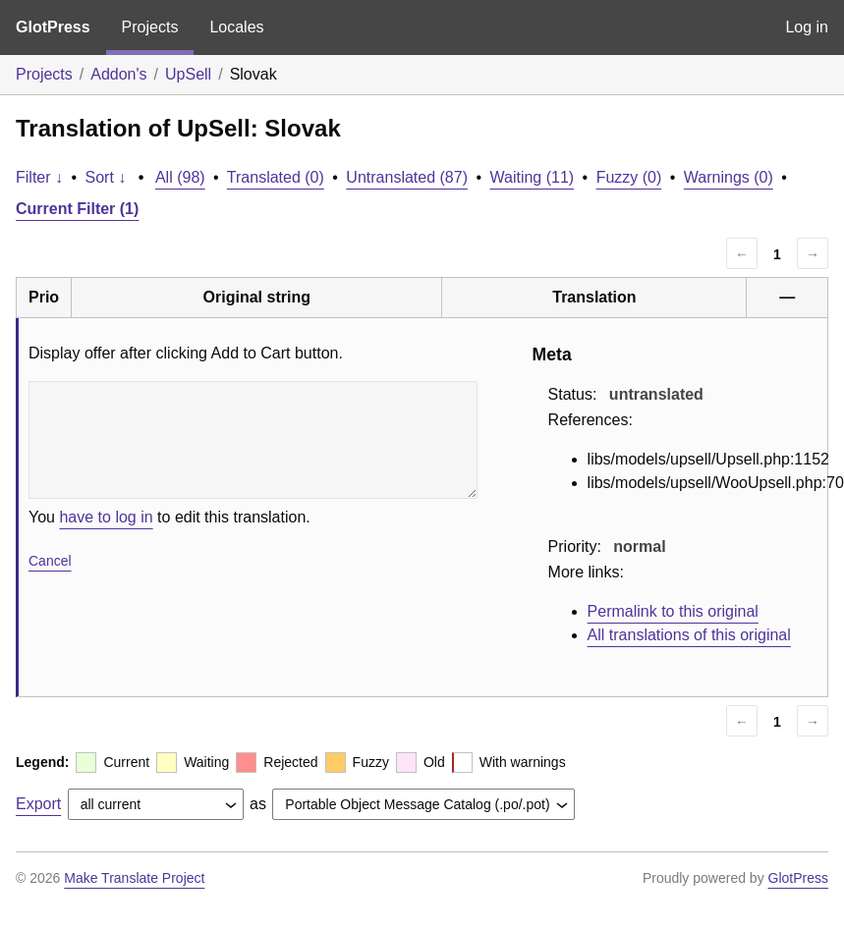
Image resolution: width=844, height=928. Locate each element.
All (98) (180, 177)
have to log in (105, 517)
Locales (236, 27)
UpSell (188, 74)
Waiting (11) (532, 177)
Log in (806, 27)
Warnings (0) (728, 177)
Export (38, 803)
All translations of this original (689, 635)
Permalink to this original (673, 611)
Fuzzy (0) (629, 177)
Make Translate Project (134, 878)
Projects (150, 27)
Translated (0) (275, 177)
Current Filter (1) (77, 208)
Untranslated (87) (407, 177)
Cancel (50, 561)
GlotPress (53, 27)
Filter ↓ (39, 177)
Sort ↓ (106, 177)
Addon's (118, 74)
